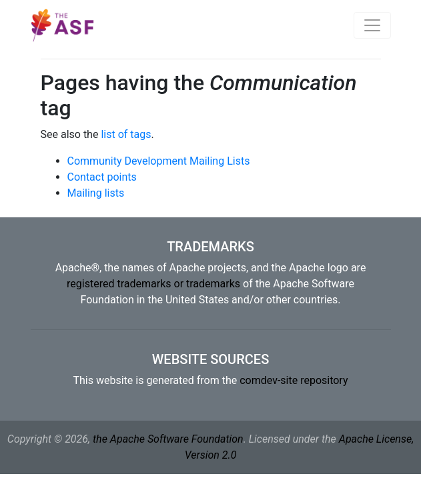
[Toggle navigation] (372, 25)
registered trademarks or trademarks (153, 283)
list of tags (126, 134)
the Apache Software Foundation (168, 439)
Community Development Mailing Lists (158, 161)
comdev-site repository (294, 380)
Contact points (102, 177)
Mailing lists (96, 193)
